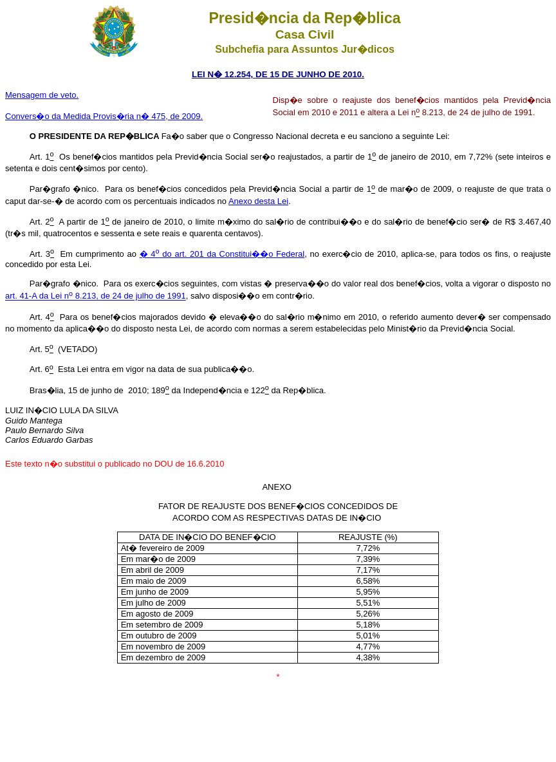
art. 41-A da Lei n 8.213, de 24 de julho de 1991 (95, 296)
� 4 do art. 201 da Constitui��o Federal (222, 254)
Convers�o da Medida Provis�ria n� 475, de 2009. (104, 116)
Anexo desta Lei (258, 201)
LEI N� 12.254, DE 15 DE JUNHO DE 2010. (278, 74)
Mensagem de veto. (42, 95)
